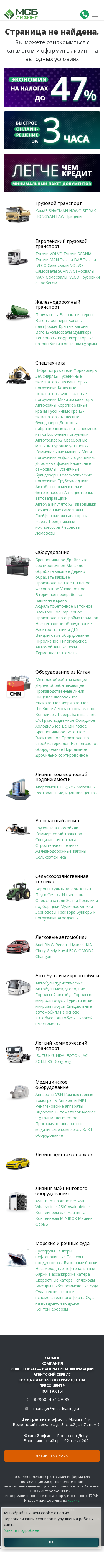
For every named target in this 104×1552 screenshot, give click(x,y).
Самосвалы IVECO (62, 277)
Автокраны (45, 405)
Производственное (53, 583)
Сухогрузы (45, 1251)
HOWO (75, 210)
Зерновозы (45, 912)
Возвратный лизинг (58, 820)
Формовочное (75, 702)
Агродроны (68, 918)
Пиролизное (47, 641)
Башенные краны (51, 600)
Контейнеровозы (51, 1309)
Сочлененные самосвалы (59, 509)
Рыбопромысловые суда (75, 1285)
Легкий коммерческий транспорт (61, 1045)
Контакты (52, 1391)
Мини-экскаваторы (75, 399)
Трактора (66, 912)
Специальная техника (55, 839)
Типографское (73, 641)
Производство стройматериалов (66, 617)
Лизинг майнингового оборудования (61, 1191)
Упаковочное (72, 588)
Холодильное (48, 726)
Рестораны (45, 792)
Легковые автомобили (61, 937)
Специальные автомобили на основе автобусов (63, 1012)
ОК (51, 1542)
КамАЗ (41, 210)
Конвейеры (46, 714)
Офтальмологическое (56, 1117)
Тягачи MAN (47, 259)
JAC (85, 1055)
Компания (52, 1363)
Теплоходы (84, 1280)
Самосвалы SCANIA (53, 271)
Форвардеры (85, 370)
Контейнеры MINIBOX (56, 1218)
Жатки (72, 900)
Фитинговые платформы (73, 343)
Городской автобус (53, 994)
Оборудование (52, 552)
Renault (62, 944)
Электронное (47, 612)
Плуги (40, 894)
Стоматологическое (76, 1112)
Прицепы (73, 216)
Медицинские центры (77, 792)
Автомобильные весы (56, 646)
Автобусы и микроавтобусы (67, 975)
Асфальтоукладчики (77, 457)
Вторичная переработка (58, 594)
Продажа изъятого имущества (52, 1380)
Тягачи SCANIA (78, 253)
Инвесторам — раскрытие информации (52, 1368)
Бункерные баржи (80, 1262)
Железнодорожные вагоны (60, 851)
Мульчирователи (76, 906)
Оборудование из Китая (62, 671)
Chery (40, 950)
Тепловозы (46, 338)
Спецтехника (50, 362)
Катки (85, 888)
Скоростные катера (54, 1280)
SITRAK (89, 210)
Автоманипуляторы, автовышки (65, 504)
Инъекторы (73, 894)
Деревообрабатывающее (59, 685)
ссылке (73, 1500)
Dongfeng (62, 1061)
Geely (52, 950)
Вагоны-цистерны (76, 314)
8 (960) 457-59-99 (52, 1399)
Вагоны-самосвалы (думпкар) (63, 332)
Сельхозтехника (50, 857)
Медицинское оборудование (52, 1084)
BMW (49, 944)
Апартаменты (48, 787)
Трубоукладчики (73, 480)
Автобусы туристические (59, 983)
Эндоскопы (45, 1112)
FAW (60, 216)
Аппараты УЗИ (49, 1094)
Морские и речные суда (62, 1243)
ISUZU (41, 1055)
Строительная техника (57, 845)
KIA (89, 944)
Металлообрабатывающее (61, 679)
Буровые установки (70, 445)
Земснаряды (47, 376)
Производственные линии (59, 691)
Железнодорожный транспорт (57, 305)
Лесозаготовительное (75, 708)
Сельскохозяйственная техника (61, 879)
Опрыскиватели (50, 900)
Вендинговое (74, 726)
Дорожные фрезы (52, 463)
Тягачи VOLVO (48, 253)
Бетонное (83, 606)
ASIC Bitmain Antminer (55, 1200)
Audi (39, 944)
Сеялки (54, 894)
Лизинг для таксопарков (63, 1154)
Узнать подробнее (21, 1530)
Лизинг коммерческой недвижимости (61, 777)
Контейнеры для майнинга (60, 1212)
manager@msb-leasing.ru (56, 1408)
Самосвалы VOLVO (65, 265)
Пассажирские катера (69, 1274)
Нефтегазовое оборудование (63, 623)
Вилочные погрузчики (67, 434)
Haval (63, 950)
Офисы (68, 787)
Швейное (44, 708)
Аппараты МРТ (73, 1100)
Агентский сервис (52, 1374)
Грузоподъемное (58, 720)
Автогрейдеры (49, 440)
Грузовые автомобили (56, 828)
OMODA (86, 950)
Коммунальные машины (57, 451)
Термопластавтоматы (56, 652)
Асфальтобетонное (54, 606)
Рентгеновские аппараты (59, 1106)
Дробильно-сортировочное (61, 755)
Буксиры (43, 1285)
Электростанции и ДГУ (56, 629)
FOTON (73, 1055)
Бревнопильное (50, 559)
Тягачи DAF (71, 259)
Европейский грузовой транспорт (61, 244)
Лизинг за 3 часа (52, 1456)
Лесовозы (71, 527)
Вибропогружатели (53, 370)
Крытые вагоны (73, 326)
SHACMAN (58, 210)
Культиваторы (65, 888)
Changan (43, 956)
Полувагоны (47, 314)
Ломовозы (45, 533)
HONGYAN (45, 216)
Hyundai (77, 944)
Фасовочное (47, 588)
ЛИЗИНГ (52, 1357)
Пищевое (81, 583)
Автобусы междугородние (60, 988)
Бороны (42, 888)
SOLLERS (43, 1061)
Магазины (86, 787)
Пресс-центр (52, 1385)
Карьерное (72, 612)
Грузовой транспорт (58, 203)
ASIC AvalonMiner (74, 1206)
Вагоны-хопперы (51, 320)
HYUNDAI (56, 1055)
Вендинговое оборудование (62, 635)
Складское (85, 720)
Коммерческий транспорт (59, 833)
